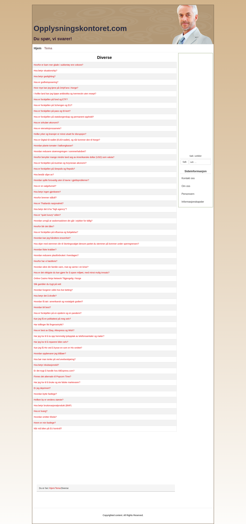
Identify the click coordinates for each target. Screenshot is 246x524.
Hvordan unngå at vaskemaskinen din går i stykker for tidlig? (63, 220)
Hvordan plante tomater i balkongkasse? (53, 145)
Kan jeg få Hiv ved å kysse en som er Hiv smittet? (58, 347)
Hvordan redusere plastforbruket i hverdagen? (56, 255)
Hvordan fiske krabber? (45, 249)
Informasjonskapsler (193, 201)
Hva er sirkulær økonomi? (46, 122)
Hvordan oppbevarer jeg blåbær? (50, 353)
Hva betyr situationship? (45, 70)
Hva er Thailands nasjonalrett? (49, 203)
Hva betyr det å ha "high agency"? (50, 209)
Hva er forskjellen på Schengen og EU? (53, 105)
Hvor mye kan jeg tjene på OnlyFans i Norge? (56, 88)
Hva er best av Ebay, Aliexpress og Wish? (54, 330)
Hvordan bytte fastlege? (45, 394)
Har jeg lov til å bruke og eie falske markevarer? (57, 382)
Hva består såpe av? (44, 174)
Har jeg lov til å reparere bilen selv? (51, 342)
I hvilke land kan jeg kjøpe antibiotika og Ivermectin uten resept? (65, 93)
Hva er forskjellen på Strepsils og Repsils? (54, 169)
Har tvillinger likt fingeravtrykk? (49, 324)
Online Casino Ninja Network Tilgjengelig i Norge (57, 278)
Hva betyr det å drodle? (45, 295)
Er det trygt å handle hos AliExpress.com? (54, 370)
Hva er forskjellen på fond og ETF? (51, 99)
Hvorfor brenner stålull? (45, 197)
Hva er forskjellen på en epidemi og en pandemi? (57, 313)
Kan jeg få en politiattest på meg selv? (52, 318)
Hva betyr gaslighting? (45, 76)
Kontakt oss (188, 178)
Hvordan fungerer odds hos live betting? (53, 290)
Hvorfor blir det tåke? (44, 226)
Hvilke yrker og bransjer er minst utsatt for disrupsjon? (60, 134)
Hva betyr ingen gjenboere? (47, 192)
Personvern (188, 194)
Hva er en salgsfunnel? (45, 186)
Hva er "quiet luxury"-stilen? (47, 215)
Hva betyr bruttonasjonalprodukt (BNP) (52, 405)
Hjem (37, 48)
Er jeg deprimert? (42, 388)
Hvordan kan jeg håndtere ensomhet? (52, 238)
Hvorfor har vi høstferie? (45, 261)
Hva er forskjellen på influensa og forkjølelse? (56, 232)
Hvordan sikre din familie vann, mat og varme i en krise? (61, 267)
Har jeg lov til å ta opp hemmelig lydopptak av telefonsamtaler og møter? (69, 336)
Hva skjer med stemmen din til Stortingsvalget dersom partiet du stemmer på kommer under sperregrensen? (86, 244)
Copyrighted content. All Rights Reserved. (123, 515)
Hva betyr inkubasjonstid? (46, 365)
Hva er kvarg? (40, 411)
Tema (48, 48)
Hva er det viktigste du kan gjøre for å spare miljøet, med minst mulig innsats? (71, 272)
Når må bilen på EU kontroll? (48, 428)
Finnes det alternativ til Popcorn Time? (52, 376)
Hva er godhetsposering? (46, 82)
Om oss (186, 186)
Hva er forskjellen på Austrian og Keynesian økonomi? (60, 163)
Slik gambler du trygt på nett (47, 284)
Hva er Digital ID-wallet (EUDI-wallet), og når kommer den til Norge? (67, 140)
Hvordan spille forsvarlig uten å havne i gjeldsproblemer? (61, 180)
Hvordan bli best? (42, 307)
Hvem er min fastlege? (45, 422)
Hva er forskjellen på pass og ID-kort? (52, 111)
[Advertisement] (104, 458)
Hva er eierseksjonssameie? (47, 128)
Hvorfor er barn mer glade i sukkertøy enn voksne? (58, 65)
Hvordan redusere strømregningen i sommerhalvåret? (60, 151)
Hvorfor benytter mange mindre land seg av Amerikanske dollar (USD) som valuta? (74, 157)
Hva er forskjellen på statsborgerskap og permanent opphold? (64, 117)
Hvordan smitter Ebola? (45, 417)
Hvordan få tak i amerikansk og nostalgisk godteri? (58, 301)
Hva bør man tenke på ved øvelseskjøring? (55, 359)
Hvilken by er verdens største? (48, 399)
